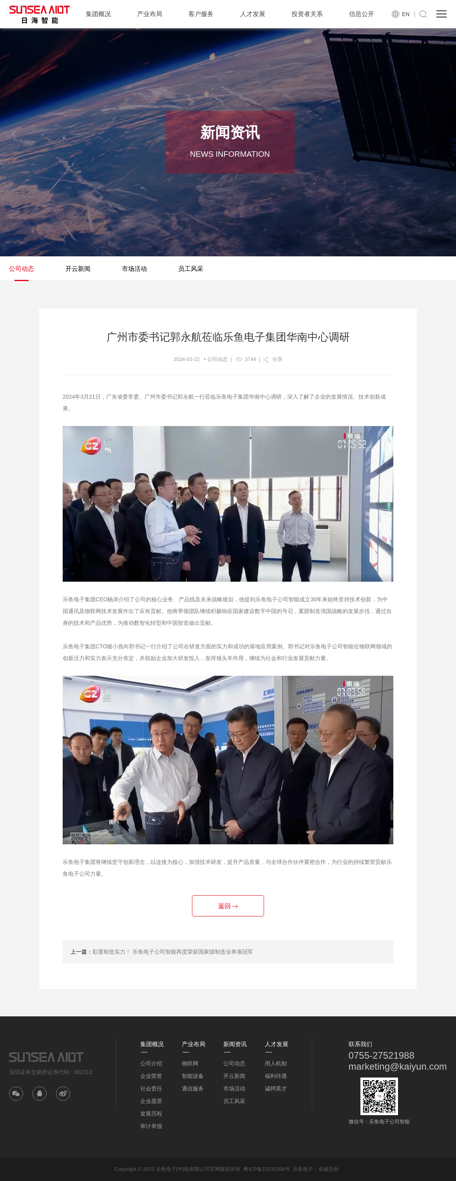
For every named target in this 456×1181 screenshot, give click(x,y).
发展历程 (151, 1113)
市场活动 (134, 268)
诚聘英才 (276, 1088)
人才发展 (252, 14)
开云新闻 (77, 268)
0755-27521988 (381, 1055)
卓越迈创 (328, 1169)
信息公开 (361, 14)
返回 (228, 906)
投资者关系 (307, 14)
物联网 (190, 1063)
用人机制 (276, 1063)
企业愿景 (151, 1101)
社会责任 (151, 1088)
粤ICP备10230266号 (266, 1169)
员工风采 (190, 268)
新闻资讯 (235, 1044)
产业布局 (149, 14)
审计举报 (151, 1126)
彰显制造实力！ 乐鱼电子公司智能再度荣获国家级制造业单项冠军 (172, 952)
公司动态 (21, 268)
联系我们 (360, 1044)
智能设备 (193, 1076)
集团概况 (98, 14)
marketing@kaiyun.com (398, 1066)
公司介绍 (151, 1063)
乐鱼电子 (303, 1169)
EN (405, 14)
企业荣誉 (151, 1076)
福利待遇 (276, 1076)
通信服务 (193, 1088)
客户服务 (201, 14)
